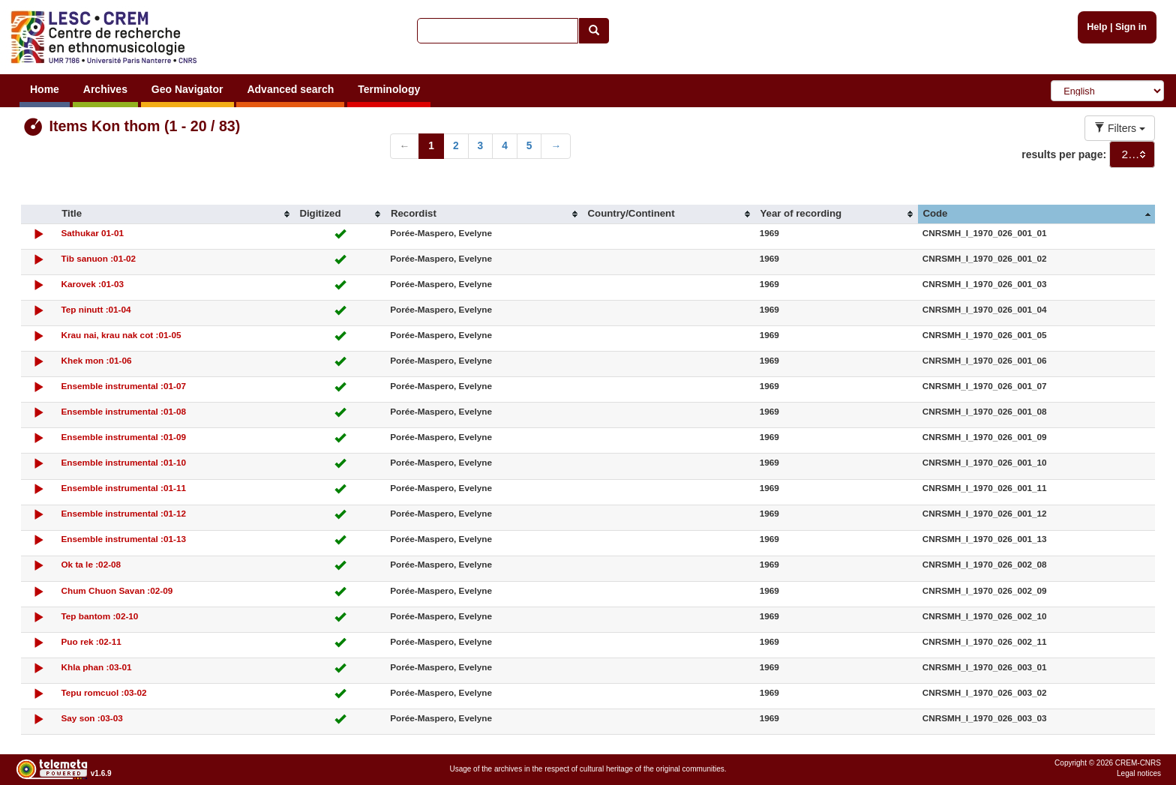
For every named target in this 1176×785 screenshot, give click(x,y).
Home (44, 89)
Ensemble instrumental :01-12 (123, 513)
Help (1097, 27)
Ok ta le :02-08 (91, 564)
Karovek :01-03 (92, 284)
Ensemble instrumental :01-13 (123, 539)
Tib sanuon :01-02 (98, 258)
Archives (105, 89)
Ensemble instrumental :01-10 (123, 462)
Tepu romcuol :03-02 (103, 692)
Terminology (389, 89)
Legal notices (1139, 773)
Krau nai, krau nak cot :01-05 (121, 335)
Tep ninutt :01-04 (95, 309)
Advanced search (290, 89)
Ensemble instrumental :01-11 (123, 488)
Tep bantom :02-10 (99, 616)
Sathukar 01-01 (92, 233)
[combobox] (1132, 154)
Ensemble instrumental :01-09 (123, 437)
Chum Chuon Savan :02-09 (116, 590)
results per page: (1064, 154)
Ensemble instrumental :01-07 (123, 386)
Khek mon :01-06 (96, 360)
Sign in (1131, 27)
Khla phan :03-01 (96, 667)
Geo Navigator (188, 89)
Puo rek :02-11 (91, 641)
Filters (1119, 128)
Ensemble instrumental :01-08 (123, 411)
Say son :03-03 (91, 718)
